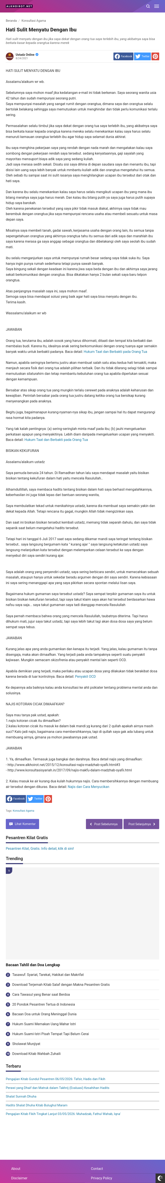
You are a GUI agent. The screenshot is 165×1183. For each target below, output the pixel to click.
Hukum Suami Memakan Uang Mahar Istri (44, 1024)
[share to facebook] (123, 56)
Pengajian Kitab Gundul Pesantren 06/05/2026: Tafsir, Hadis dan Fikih (55, 1079)
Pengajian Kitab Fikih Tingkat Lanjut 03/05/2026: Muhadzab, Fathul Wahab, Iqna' (63, 1114)
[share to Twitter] (142, 56)
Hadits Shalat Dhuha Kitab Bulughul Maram (36, 1105)
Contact (97, 1169)
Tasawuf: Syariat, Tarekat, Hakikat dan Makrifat (48, 975)
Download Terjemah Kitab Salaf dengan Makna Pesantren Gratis (61, 985)
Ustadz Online (27, 54)
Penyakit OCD (85, 676)
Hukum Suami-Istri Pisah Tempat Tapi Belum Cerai (50, 1034)
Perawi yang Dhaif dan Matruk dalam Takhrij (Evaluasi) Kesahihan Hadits (57, 1088)
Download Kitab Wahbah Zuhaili (36, 1054)
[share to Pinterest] (155, 56)
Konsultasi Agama (23, 810)
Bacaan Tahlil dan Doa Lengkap (33, 965)
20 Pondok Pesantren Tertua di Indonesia (43, 1004)
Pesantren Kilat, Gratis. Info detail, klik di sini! (40, 849)
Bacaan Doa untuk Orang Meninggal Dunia (44, 1014)
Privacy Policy (101, 1178)
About (15, 1169)
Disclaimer (19, 1178)
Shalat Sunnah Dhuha (21, 1096)
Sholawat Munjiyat (26, 1044)
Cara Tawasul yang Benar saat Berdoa (41, 994)
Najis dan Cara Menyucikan (88, 787)
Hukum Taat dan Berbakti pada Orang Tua (115, 352)
